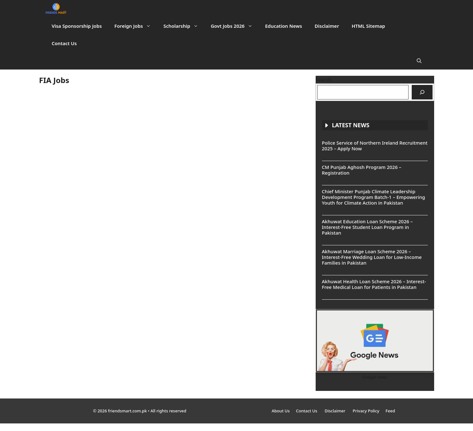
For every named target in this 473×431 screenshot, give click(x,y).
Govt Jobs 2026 (235, 26)
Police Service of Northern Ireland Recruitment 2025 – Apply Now (375, 146)
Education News (283, 26)
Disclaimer (327, 26)
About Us (281, 411)
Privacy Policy (366, 411)
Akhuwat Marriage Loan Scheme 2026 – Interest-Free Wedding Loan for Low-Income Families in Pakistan (372, 257)
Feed (390, 411)
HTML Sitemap (368, 26)
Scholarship (183, 26)
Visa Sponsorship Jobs (77, 26)
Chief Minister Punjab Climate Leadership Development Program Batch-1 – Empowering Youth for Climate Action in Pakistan (373, 197)
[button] (419, 60)
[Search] (422, 92)
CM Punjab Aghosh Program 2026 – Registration (361, 170)
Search (324, 79)
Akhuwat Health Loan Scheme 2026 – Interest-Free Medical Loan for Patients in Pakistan (374, 284)
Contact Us (64, 43)
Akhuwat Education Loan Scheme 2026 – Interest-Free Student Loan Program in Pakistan (367, 227)
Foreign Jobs (135, 26)
